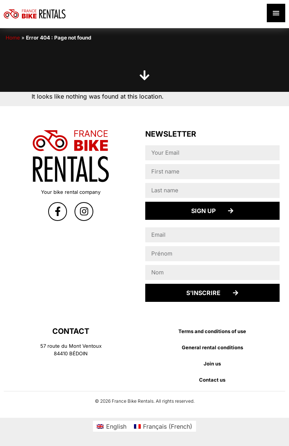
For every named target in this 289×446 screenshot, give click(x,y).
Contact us (212, 380)
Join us (212, 364)
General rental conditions (212, 347)
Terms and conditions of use (212, 331)
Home (13, 38)
